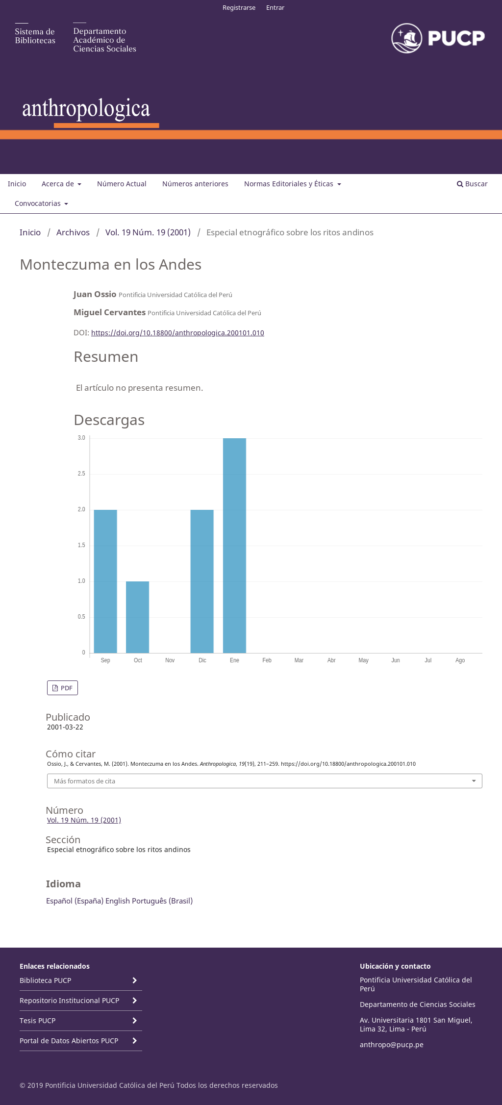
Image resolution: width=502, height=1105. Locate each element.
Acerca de (59, 183)
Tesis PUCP (37, 1020)
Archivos (73, 232)
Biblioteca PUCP (45, 980)
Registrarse (239, 7)
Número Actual (122, 183)
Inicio (17, 183)
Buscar (472, 183)
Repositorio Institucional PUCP (69, 1000)
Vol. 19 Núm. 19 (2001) (148, 232)
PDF (66, 687)
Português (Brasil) (162, 900)
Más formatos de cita (84, 781)
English (117, 900)
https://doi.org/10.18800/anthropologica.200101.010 (177, 332)
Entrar (275, 7)
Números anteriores (195, 183)
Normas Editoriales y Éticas (289, 183)
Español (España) (74, 900)
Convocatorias (39, 203)
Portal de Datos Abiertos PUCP (69, 1040)
